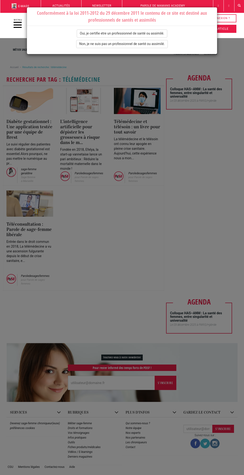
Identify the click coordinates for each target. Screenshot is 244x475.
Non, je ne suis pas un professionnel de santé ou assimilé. (122, 44)
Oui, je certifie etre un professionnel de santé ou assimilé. (122, 33)
